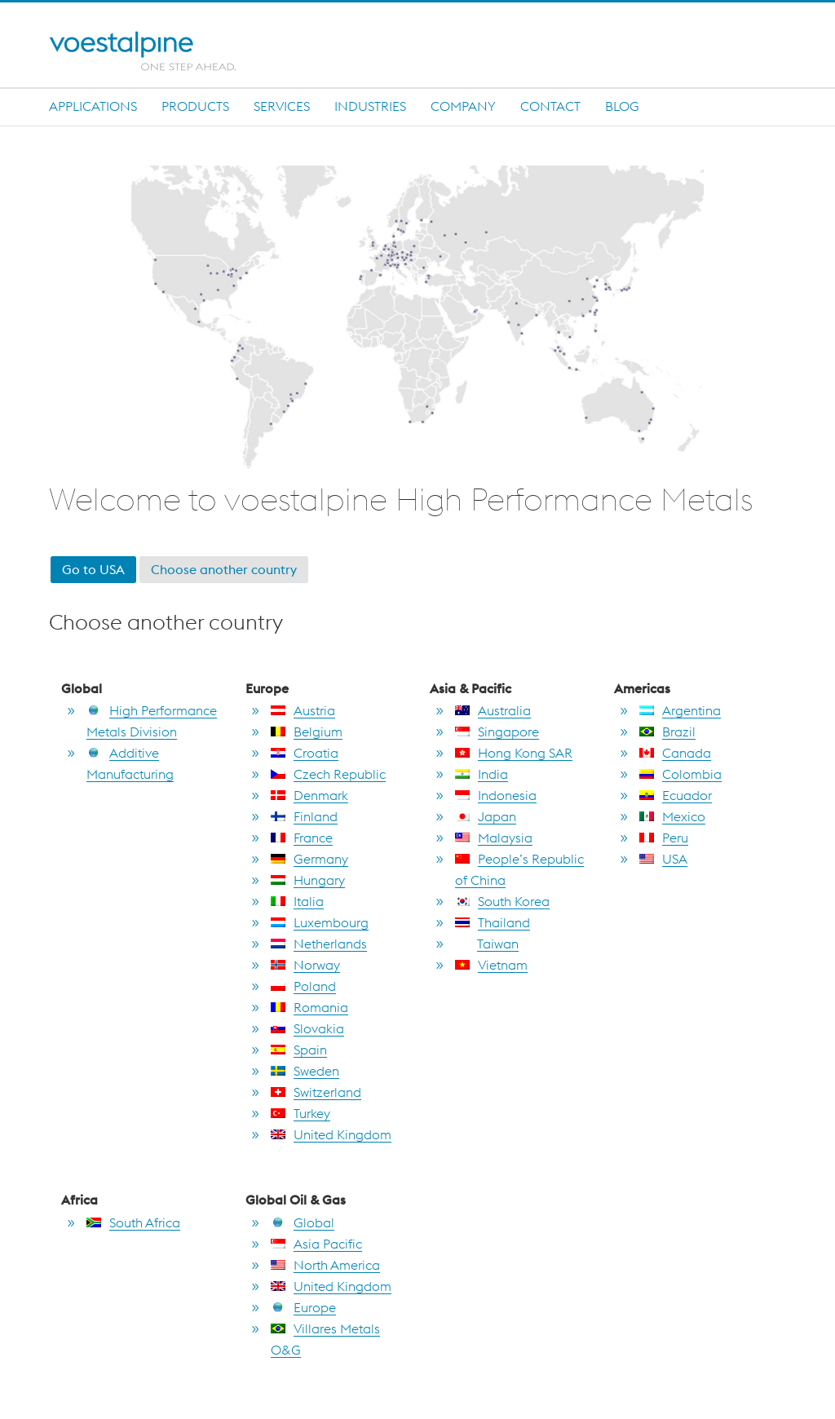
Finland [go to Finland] (304, 816)
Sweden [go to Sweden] (305, 1071)
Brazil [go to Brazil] (667, 731)
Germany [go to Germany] (309, 859)
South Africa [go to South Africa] (133, 1222)
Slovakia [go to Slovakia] (307, 1028)
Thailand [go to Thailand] (492, 922)
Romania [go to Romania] (309, 1007)
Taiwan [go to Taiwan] (487, 943)
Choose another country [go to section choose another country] (224, 569)
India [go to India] (481, 774)
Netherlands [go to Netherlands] (319, 943)
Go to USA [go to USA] (93, 569)
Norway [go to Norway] (305, 965)
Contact (550, 106)
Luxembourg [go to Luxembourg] (320, 922)
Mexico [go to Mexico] (672, 816)
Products (195, 106)
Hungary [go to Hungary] (308, 880)
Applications (93, 106)
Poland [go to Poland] (303, 986)
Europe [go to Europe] (303, 1307)
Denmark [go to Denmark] (309, 795)
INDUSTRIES (370, 106)
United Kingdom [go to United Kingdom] (331, 1134)
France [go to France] (302, 837)
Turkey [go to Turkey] (300, 1113)
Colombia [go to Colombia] (680, 774)
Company (463, 106)
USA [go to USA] (663, 859)
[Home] (157, 51)
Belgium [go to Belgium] (306, 731)
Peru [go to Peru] (663, 837)
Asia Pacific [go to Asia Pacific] (316, 1244)
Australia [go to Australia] (493, 710)
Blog (622, 106)
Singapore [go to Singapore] (497, 731)
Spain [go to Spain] (299, 1049)
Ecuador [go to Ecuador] (675, 795)
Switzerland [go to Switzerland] (316, 1092)
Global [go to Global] (302, 1222)
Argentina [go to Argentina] (680, 710)
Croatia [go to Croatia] (304, 753)
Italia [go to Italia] (297, 901)
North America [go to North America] (325, 1265)
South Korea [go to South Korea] (502, 901)
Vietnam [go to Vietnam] (491, 965)
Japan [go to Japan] (485, 816)
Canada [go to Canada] (675, 753)
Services (282, 106)
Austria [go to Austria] (303, 710)
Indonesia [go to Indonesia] (496, 795)
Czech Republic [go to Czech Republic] (328, 774)
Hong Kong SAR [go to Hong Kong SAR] (513, 753)
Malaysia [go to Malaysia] (493, 837)
